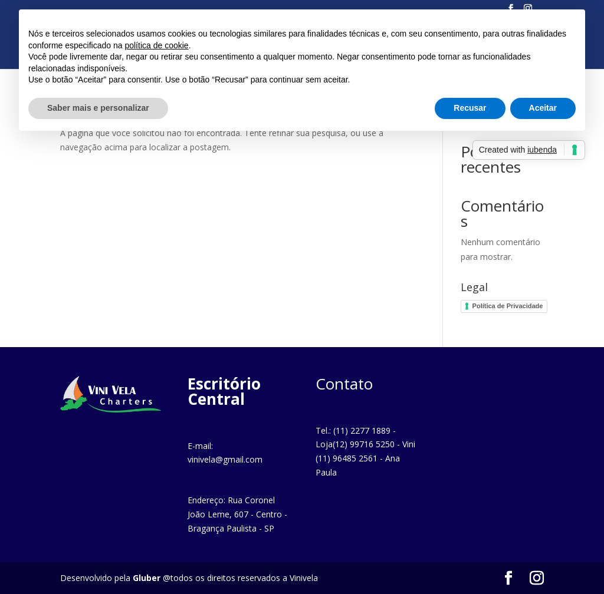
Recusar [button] (470, 108)
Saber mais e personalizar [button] (98, 108)
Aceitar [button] (543, 108)
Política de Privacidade (507, 305)
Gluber (146, 577)
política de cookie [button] (156, 45)
